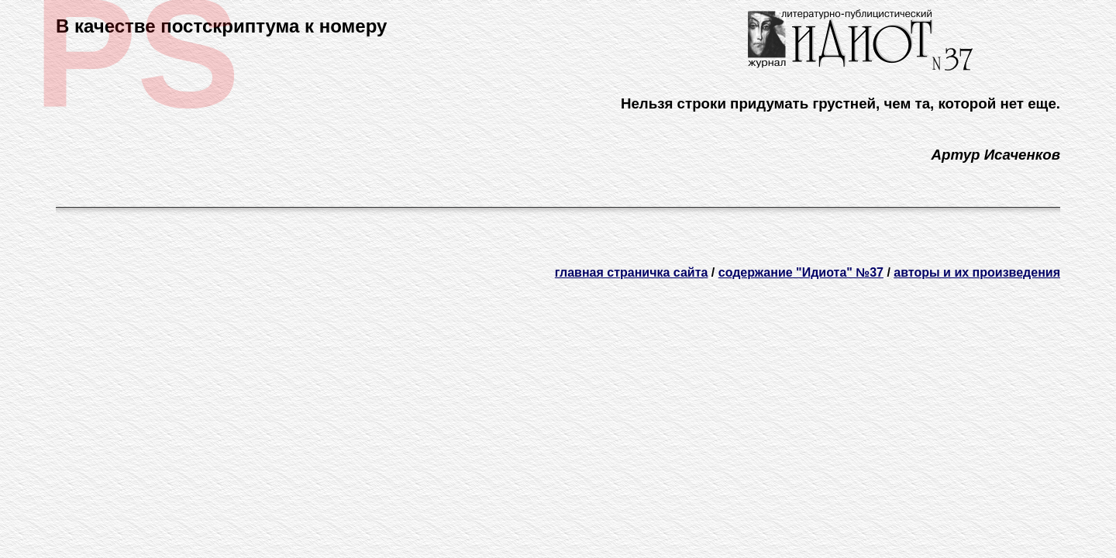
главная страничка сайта (631, 272)
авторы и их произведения (977, 272)
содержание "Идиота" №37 (801, 272)
